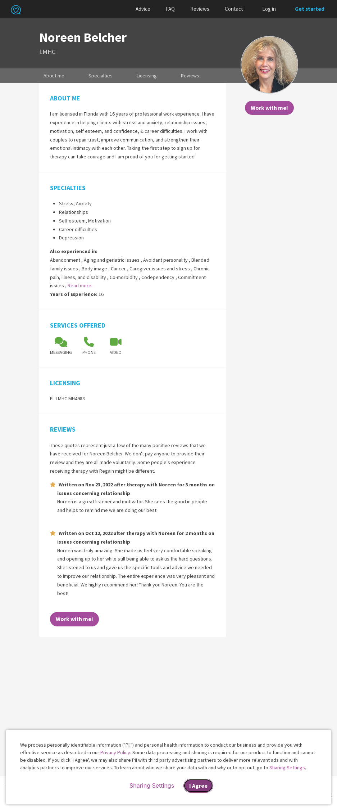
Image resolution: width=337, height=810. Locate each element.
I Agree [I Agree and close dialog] (198, 785)
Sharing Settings (287, 767)
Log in (269, 8)
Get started (309, 8)
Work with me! (269, 107)
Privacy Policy (115, 752)
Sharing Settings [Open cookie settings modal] (151, 785)
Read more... (81, 285)
